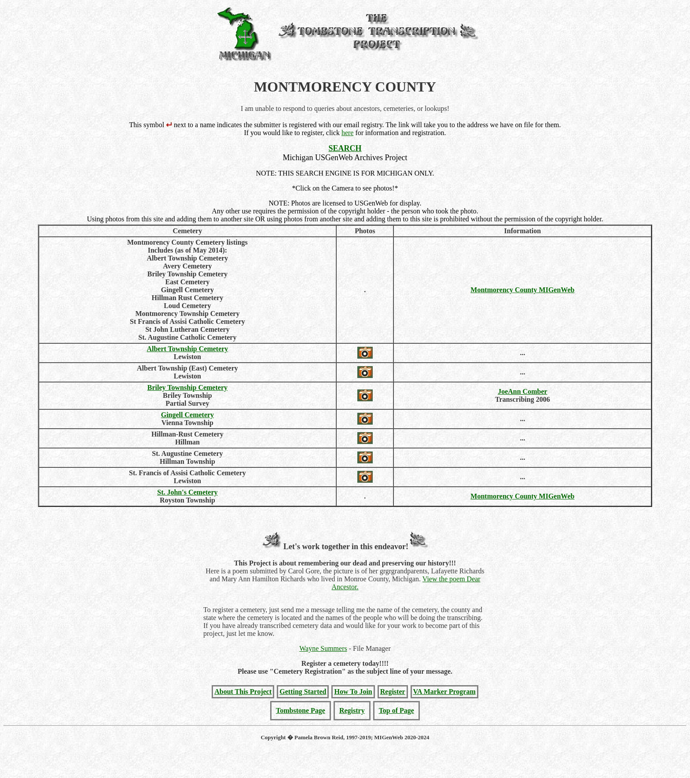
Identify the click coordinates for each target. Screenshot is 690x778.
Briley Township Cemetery (187, 387)
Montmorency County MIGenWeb (522, 290)
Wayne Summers (323, 648)
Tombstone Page (300, 710)
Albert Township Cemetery (187, 348)
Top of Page (396, 710)
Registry (352, 710)
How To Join (353, 691)
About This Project (243, 691)
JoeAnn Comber (522, 391)
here (347, 132)
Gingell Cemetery (187, 414)
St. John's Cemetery (187, 492)
